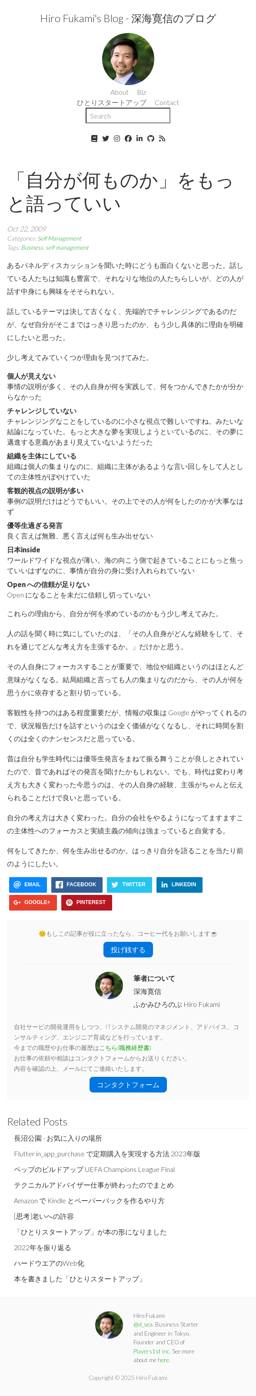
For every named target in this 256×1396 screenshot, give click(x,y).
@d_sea (143, 1324)
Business (32, 247)
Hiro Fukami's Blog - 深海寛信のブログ (128, 18)
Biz (141, 92)
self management (67, 247)
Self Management (59, 238)
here (163, 1359)
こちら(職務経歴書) (125, 1047)
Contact (167, 102)
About (119, 92)
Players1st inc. (152, 1351)
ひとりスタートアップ (111, 102)
